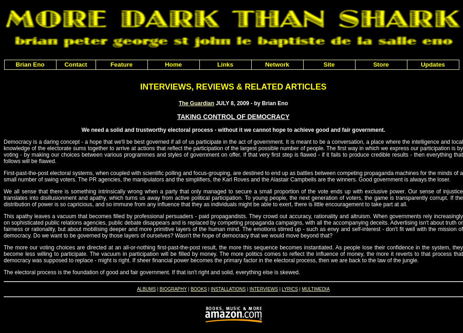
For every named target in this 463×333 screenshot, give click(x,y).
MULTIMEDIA (316, 289)
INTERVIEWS (263, 289)
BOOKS (199, 289)
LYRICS (290, 289)
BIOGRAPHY (172, 289)
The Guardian (196, 103)
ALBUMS (146, 289)
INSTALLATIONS (228, 289)
